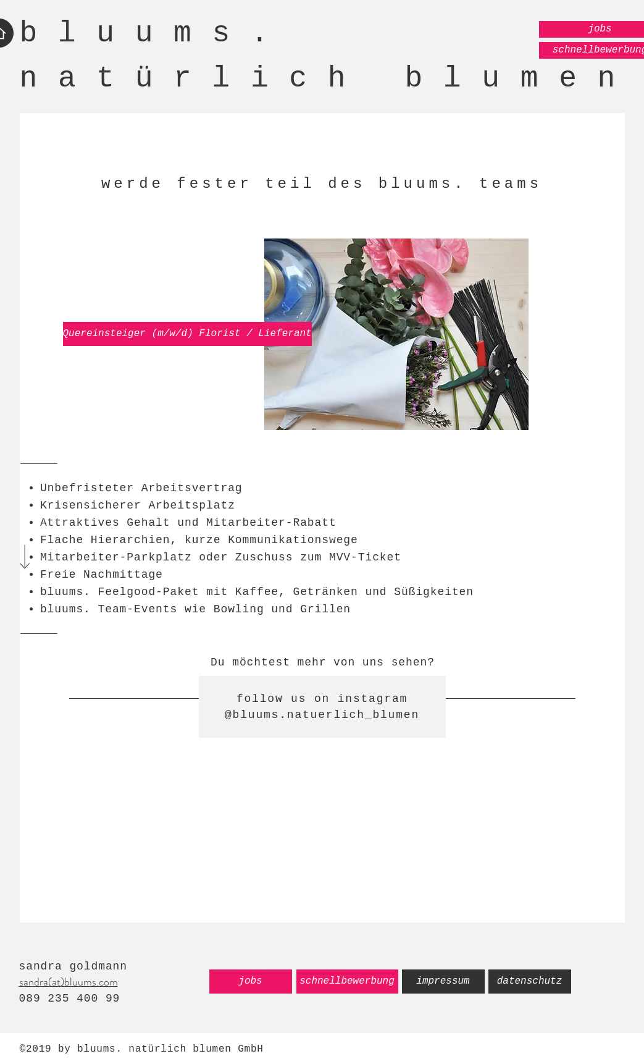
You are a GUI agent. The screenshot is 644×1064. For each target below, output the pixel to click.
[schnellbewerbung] (347, 981)
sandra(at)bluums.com (68, 982)
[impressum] (443, 981)
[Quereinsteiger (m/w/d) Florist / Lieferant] (187, 334)
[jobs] (250, 981)
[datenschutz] (529, 981)
